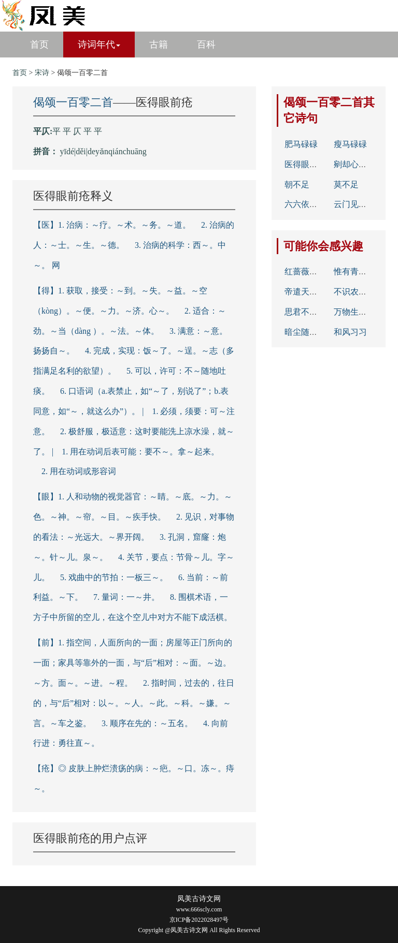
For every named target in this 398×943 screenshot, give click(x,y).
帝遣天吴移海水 (314, 291)
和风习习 (350, 332)
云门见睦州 (354, 204)
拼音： (45, 151)
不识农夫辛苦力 (363, 291)
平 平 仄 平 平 (77, 131)
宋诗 (42, 73)
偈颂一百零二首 (73, 102)
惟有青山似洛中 (363, 271)
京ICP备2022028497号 (199, 919)
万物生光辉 (354, 311)
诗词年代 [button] (99, 44)
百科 (206, 44)
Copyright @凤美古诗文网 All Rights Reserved (199, 930)
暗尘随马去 (305, 332)
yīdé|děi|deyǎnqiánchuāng (103, 151)
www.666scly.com (199, 909)
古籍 (158, 44)
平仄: (42, 131)
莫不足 (346, 184)
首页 (39, 44)
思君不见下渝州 (314, 311)
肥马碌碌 (301, 144)
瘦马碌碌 (350, 144)
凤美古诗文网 (199, 899)
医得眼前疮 (305, 164)
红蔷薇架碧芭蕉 (314, 271)
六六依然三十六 (314, 204)
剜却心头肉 (354, 164)
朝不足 (297, 184)
